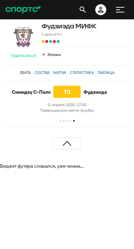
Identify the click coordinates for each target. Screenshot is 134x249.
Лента (25, 72)
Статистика (82, 72)
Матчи (59, 72)
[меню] (120, 10)
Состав (42, 72)
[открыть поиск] (82, 9)
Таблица (106, 72)
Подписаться (23, 56)
